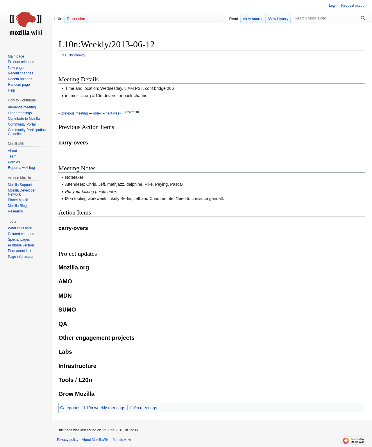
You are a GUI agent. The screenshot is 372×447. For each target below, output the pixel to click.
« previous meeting (73, 113)
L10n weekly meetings (104, 407)
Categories (70, 407)
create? (130, 112)
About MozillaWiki (95, 440)
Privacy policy (67, 440)
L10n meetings (143, 407)
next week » (114, 113)
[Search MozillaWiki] (330, 18)
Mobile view (122, 440)
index (97, 113)
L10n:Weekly (75, 55)
